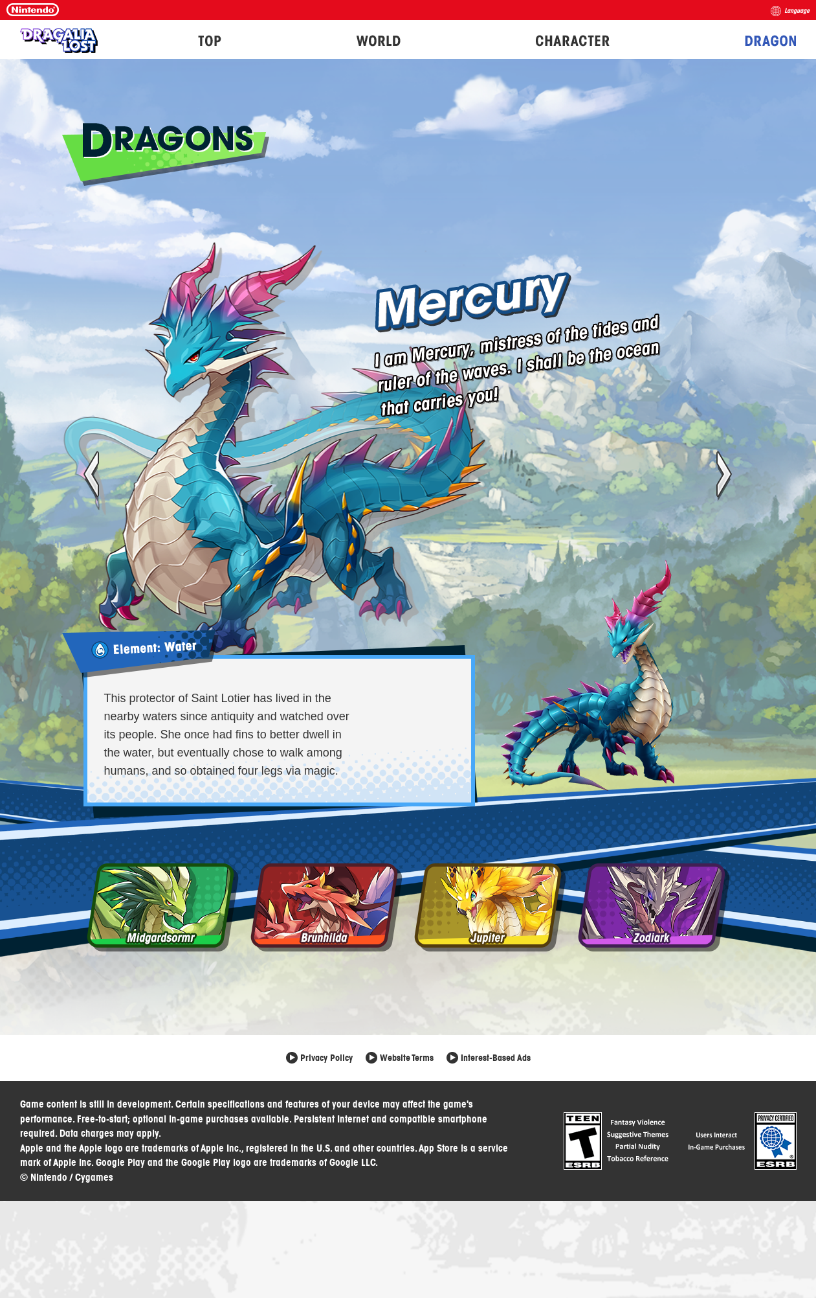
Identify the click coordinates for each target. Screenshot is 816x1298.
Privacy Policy (326, 1058)
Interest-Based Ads (496, 1058)
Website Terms (407, 1058)
